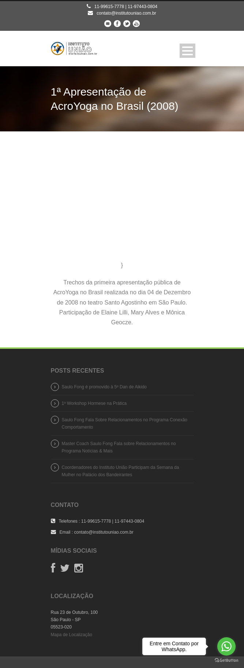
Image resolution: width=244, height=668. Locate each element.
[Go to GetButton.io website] (226, 660)
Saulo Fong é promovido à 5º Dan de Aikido (104, 386)
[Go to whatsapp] (226, 646)
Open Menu (187, 51)
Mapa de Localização (71, 634)
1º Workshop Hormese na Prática (94, 403)
